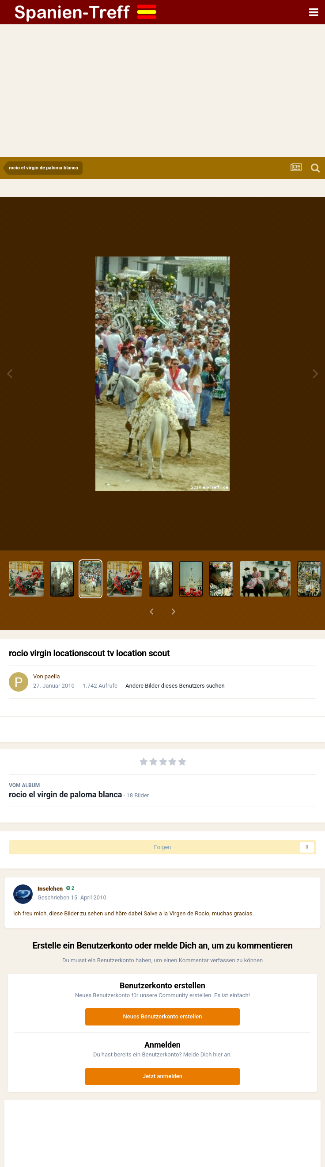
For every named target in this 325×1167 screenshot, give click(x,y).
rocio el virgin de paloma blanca (65, 794)
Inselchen (50, 888)
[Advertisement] (162, 91)
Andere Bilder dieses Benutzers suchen (175, 685)
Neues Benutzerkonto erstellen (162, 1016)
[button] (151, 611)
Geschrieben (72, 897)
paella (52, 676)
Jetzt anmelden (162, 1076)
